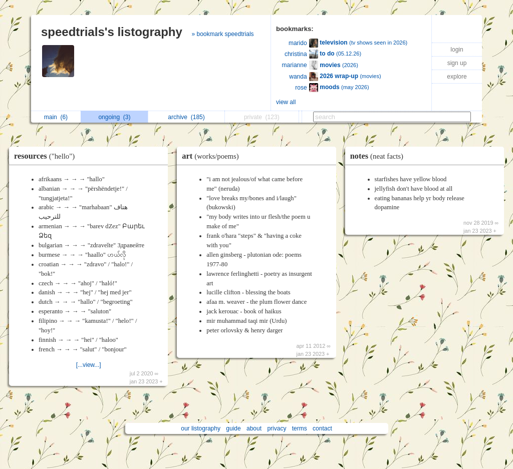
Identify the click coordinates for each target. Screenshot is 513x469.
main (56, 117)
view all (286, 102)
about (254, 428)
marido (298, 43)
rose (301, 87)
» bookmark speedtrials (222, 34)
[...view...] (88, 364)
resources (47, 156)
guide (233, 428)
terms (299, 428)
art (212, 156)
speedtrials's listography (111, 32)
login (456, 49)
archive (186, 117)
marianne (294, 65)
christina (296, 54)
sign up (457, 63)
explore (456, 76)
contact (322, 428)
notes (379, 156)
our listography (200, 428)
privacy (276, 428)
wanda (298, 76)
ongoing (114, 117)
